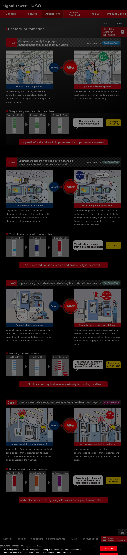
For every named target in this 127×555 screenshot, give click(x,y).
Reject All (109, 548)
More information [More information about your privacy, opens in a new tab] (64, 552)
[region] (63, 550)
